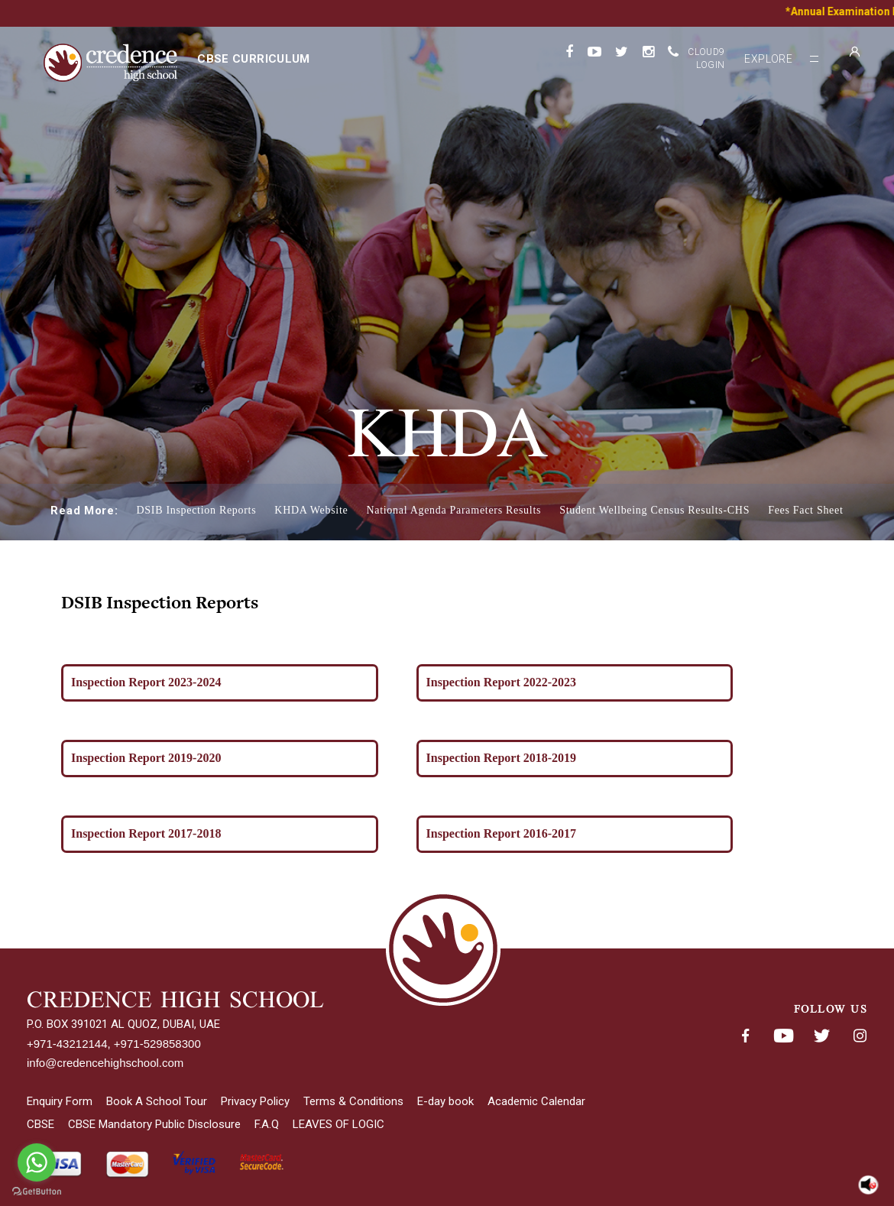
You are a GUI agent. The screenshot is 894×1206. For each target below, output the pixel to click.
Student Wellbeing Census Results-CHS (654, 510)
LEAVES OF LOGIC (338, 1124)
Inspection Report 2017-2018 (153, 833)
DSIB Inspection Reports (196, 510)
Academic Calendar (536, 1101)
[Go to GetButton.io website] (36, 1191)
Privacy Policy (255, 1101)
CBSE (40, 1124)
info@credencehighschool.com (105, 1062)
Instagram (859, 1036)
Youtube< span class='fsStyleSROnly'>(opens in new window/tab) (783, 1036)
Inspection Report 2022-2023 (508, 682)
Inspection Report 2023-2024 (153, 682)
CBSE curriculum (253, 59)
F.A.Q (266, 1124)
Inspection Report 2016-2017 (508, 833)
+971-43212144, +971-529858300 (114, 1043)
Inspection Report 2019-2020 (153, 757)
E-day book (445, 1101)
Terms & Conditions (353, 1101)
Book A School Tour (156, 1101)
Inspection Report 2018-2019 (508, 757)
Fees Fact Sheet (805, 510)
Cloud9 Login (706, 58)
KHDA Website (311, 510)
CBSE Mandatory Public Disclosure (154, 1124)
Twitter (821, 1036)
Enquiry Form (59, 1101)
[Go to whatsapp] (37, 1162)
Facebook (745, 1036)
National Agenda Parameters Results (453, 510)
